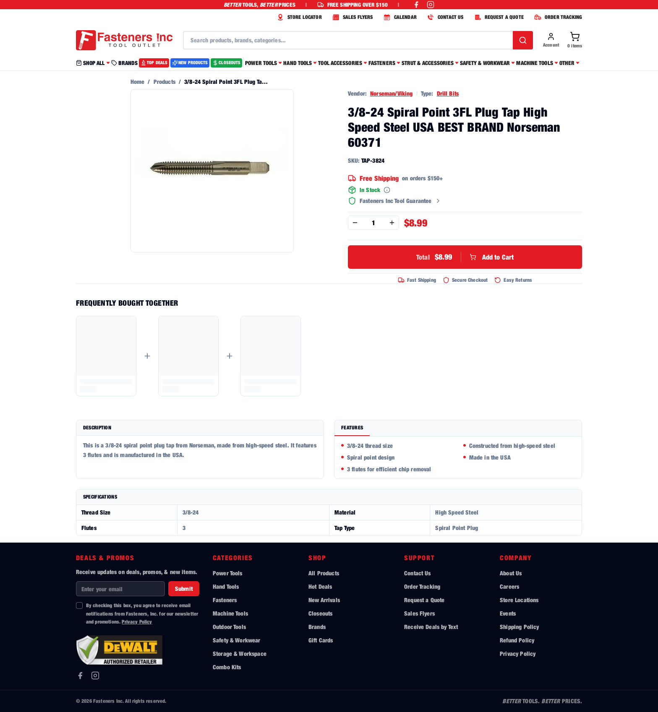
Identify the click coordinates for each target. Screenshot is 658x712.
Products (164, 81)
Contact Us (417, 573)
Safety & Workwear (237, 640)
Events (508, 613)
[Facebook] (80, 675)
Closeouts (320, 613)
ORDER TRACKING (557, 17)
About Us (511, 573)
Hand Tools (226, 586)
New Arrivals (324, 599)
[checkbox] (79, 605)
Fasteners (225, 599)
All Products (323, 573)
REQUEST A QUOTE (498, 17)
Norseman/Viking (391, 93)
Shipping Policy (519, 626)
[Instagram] (95, 675)
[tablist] (458, 428)
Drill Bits (448, 93)
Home (138, 81)
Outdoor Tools (229, 626)
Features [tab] (352, 427)
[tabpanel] (458, 457)
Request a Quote (424, 599)
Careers (509, 586)
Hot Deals (320, 586)
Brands (317, 626)
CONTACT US (444, 17)
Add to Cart (465, 257)
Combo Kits (227, 666)
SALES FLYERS (351, 17)
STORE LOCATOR (298, 17)
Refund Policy (517, 640)
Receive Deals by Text (431, 626)
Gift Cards (320, 640)
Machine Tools (230, 613)
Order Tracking (422, 586)
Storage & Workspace (239, 653)
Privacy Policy (137, 621)
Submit (184, 588)
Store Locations (519, 599)
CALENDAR (399, 17)
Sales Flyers (419, 613)
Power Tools (228, 573)
